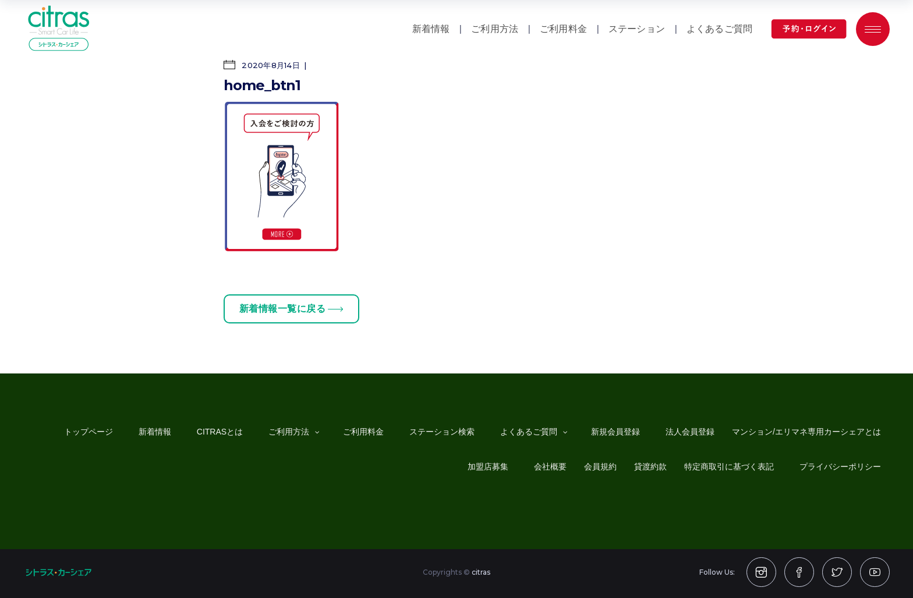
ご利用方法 (494, 28)
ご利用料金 (563, 28)
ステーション (636, 28)
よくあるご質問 (719, 28)
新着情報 (431, 28)
